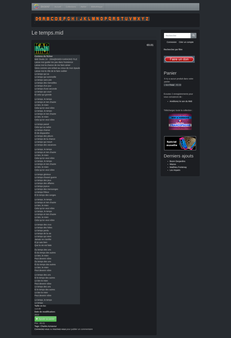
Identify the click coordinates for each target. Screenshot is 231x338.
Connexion (172, 42)
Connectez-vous (41, 329)
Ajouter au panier (45, 319)
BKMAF (45, 6)
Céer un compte (186, 42)
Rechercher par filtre (173, 49)
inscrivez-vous (59, 329)
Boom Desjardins (177, 161)
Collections (71, 7)
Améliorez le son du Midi (181, 101)
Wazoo (173, 164)
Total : (172, 85)
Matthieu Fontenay (178, 167)
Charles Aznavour (48, 326)
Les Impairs (175, 170)
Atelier (84, 7)
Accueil (58, 7)
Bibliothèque (97, 7)
